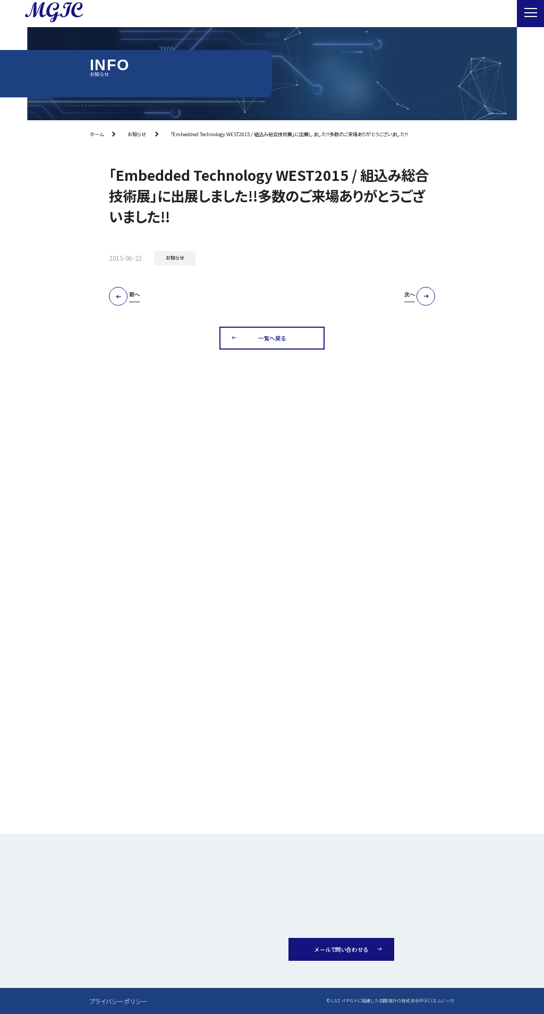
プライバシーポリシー (118, 1001)
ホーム (97, 134)
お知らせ (137, 134)
